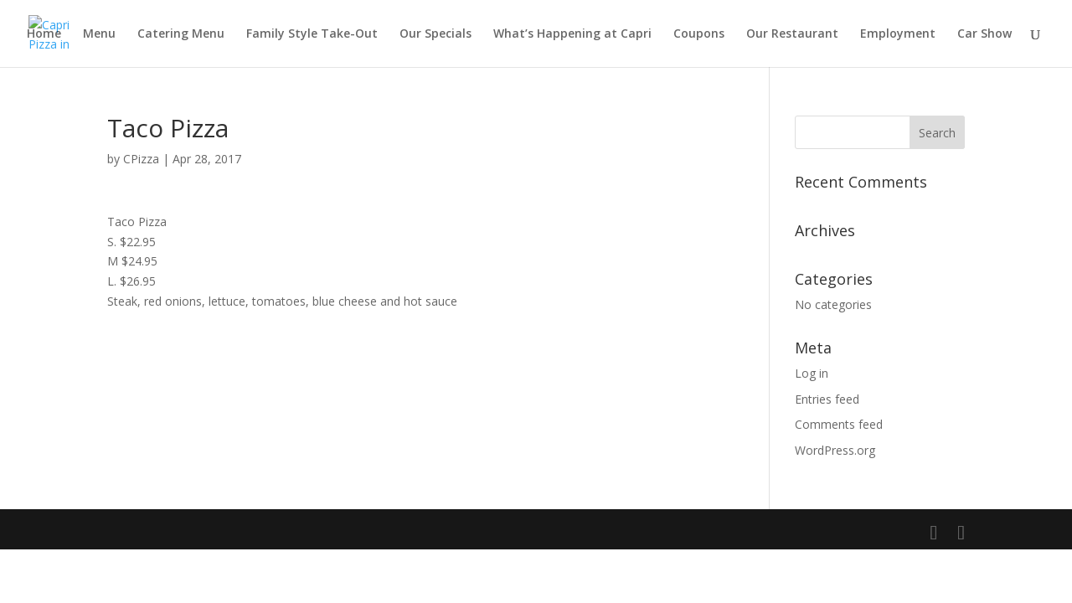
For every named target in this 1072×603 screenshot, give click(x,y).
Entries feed (827, 399)
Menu (99, 34)
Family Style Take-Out (312, 34)
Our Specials (435, 34)
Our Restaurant (792, 34)
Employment (897, 34)
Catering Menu (180, 34)
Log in (811, 373)
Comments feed (839, 424)
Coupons (698, 34)
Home (44, 34)
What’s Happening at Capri (572, 34)
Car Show (984, 34)
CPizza (141, 159)
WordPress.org (835, 450)
